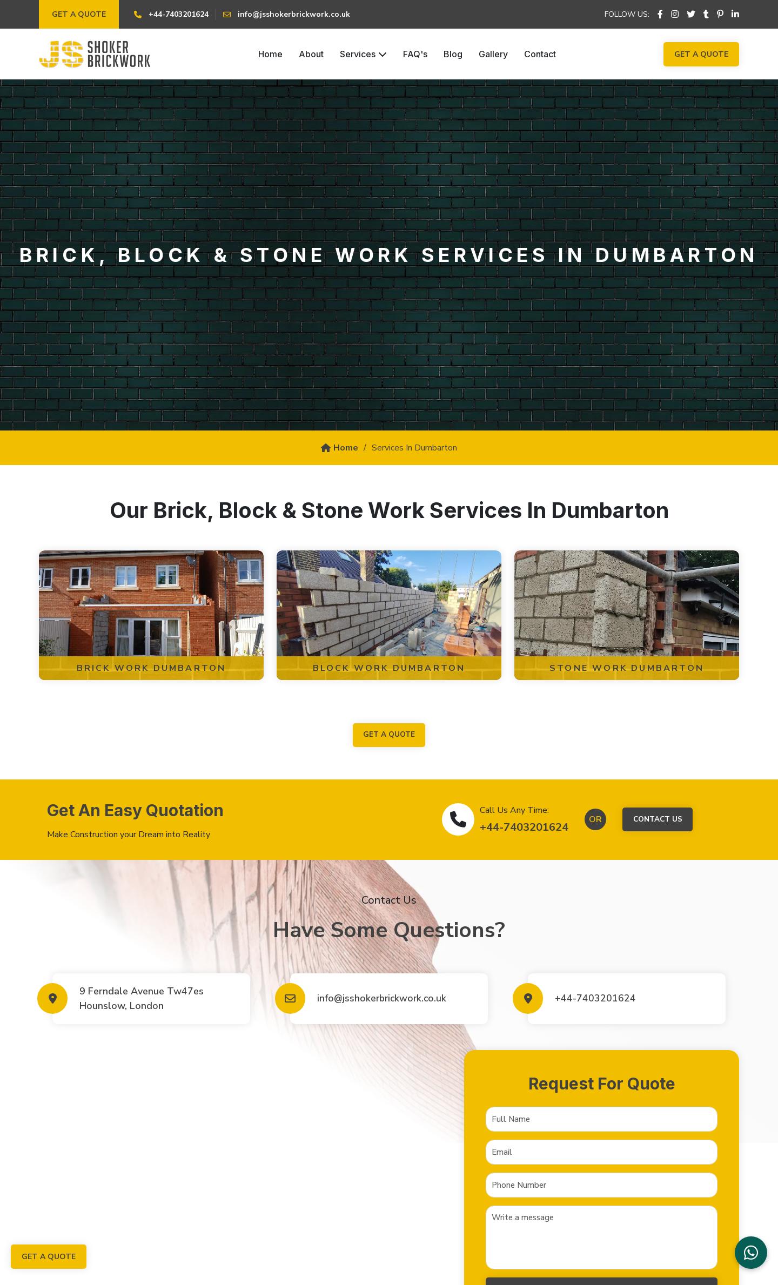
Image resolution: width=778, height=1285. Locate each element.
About (311, 54)
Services (363, 54)
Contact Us (657, 820)
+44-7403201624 (522, 827)
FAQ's (415, 54)
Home (270, 54)
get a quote (389, 735)
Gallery (493, 54)
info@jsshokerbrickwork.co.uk (383, 998)
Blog (453, 54)
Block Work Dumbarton (389, 668)
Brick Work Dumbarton (151, 668)
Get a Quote (79, 14)
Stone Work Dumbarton (626, 668)
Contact (540, 54)
